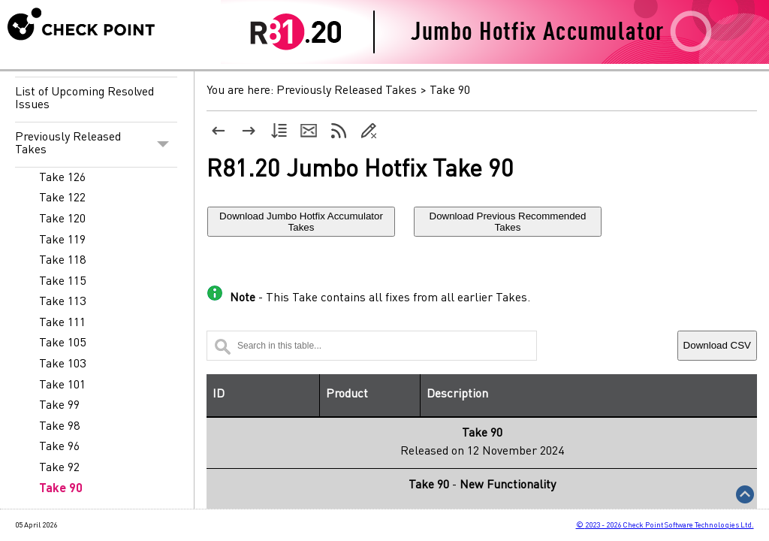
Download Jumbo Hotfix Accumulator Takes (301, 221)
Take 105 (62, 343)
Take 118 (62, 261)
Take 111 (62, 323)
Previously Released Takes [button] (96, 144)
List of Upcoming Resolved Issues (84, 99)
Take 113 (62, 302)
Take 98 (59, 427)
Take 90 (61, 489)
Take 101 (62, 385)
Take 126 (62, 178)
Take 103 (62, 364)
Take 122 (62, 198)
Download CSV (717, 345)
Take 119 (62, 240)
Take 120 (62, 219)
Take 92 (59, 468)
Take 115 (62, 282)
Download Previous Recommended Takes (508, 221)
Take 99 (59, 406)
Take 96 (59, 447)
